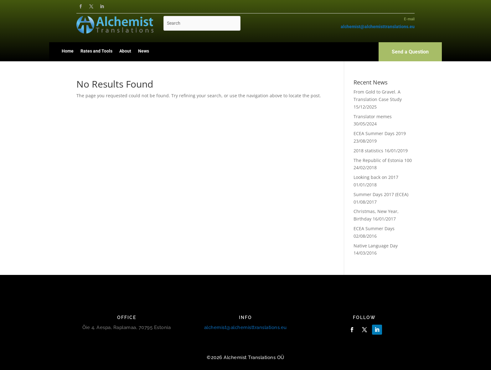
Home (68, 50)
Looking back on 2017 (376, 177)
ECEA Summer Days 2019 (380, 133)
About (125, 50)
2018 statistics (368, 151)
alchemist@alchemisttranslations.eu (245, 327)
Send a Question (410, 52)
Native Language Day (376, 246)
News (143, 50)
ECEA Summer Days (374, 228)
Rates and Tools (96, 50)
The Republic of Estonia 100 (383, 160)
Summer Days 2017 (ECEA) (381, 194)
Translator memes (373, 116)
